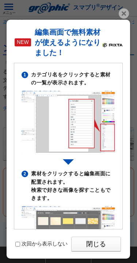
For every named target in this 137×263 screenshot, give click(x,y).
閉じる (96, 244)
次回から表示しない (41, 244)
